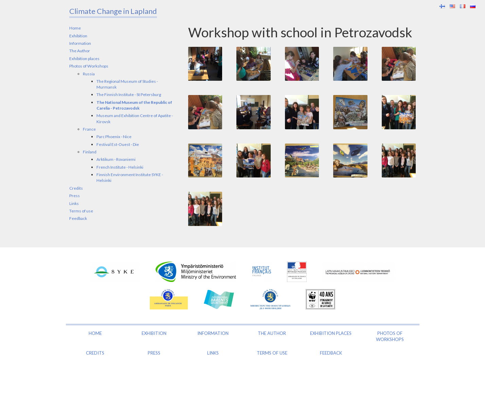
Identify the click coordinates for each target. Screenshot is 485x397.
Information (80, 43)
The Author (79, 50)
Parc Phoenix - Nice (113, 136)
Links (74, 203)
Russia (89, 73)
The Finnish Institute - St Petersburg (128, 94)
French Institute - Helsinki (119, 167)
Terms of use (81, 210)
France (89, 129)
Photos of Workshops (88, 66)
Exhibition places (84, 58)
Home (75, 28)
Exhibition (78, 35)
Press (74, 195)
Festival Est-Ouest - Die (117, 144)
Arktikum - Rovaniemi (116, 159)
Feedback (78, 218)
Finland (89, 151)
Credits (76, 188)
